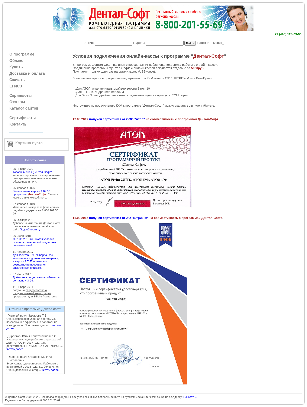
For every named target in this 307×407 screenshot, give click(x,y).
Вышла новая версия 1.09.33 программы (31, 193)
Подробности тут (31, 229)
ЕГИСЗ (15, 86)
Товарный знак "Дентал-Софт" (32, 172)
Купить (16, 67)
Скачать (17, 80)
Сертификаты (22, 118)
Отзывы (17, 102)
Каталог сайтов (24, 108)
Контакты (18, 124)
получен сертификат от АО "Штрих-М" (119, 218)
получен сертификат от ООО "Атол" (117, 119)
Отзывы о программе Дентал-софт (35, 309)
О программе (21, 54)
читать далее (14, 349)
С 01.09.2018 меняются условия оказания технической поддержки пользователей (34, 242)
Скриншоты (20, 95)
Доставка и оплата (27, 73)
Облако (16, 61)
